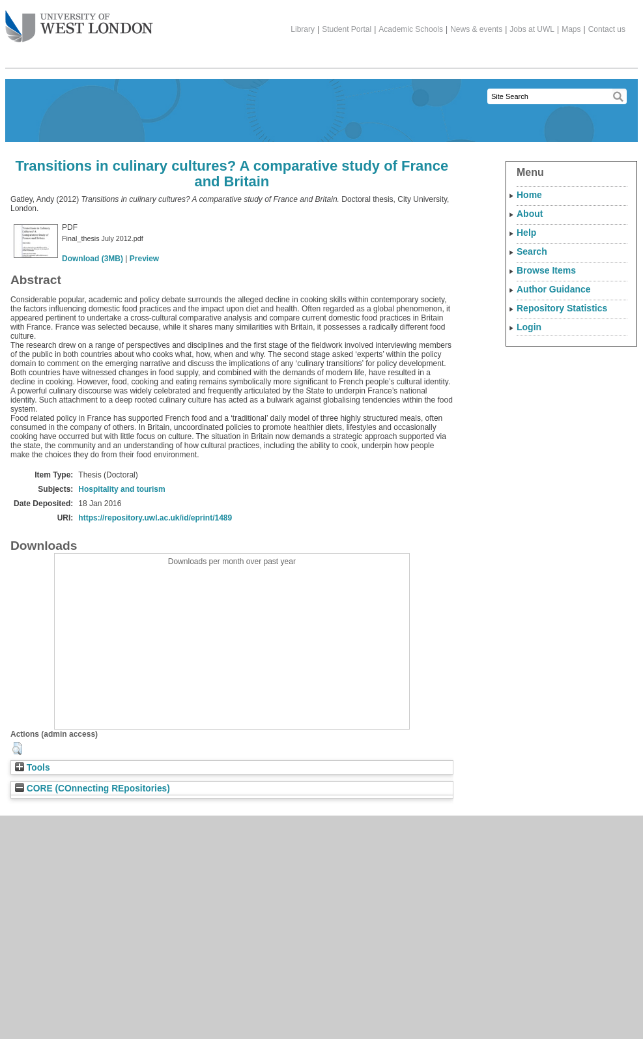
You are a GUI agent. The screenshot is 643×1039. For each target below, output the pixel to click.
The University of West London (79, 21)
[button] (17, 748)
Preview (144, 258)
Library (303, 29)
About (530, 213)
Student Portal (346, 29)
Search (532, 251)
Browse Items (546, 270)
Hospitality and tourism (121, 489)
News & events (476, 29)
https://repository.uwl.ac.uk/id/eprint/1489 (155, 517)
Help (526, 232)
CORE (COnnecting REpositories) (92, 788)
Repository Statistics (562, 308)
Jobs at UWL (531, 29)
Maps (571, 29)
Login (529, 327)
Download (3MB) (92, 258)
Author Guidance (554, 289)
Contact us (606, 29)
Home (529, 195)
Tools (32, 768)
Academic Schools (411, 29)
